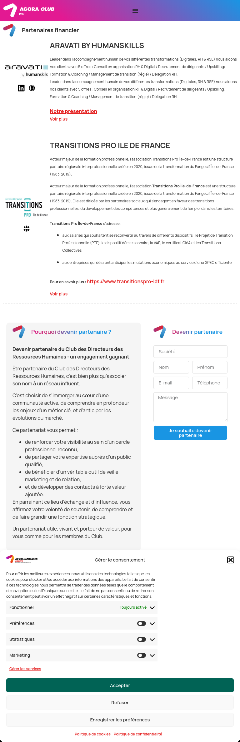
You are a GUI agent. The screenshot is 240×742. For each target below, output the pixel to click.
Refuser (119, 702)
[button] (231, 560)
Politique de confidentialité (138, 734)
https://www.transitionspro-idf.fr (125, 281)
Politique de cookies (93, 734)
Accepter (120, 685)
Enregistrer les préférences (120, 719)
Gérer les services (25, 668)
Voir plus (59, 119)
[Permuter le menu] (135, 10)
